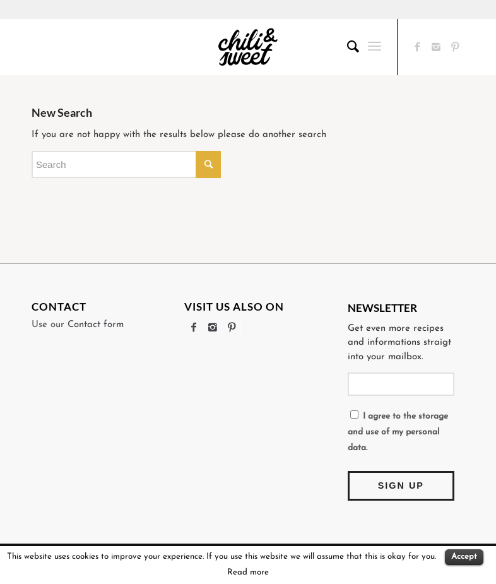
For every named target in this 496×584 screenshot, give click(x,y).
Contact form (96, 325)
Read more (248, 572)
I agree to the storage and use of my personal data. (398, 431)
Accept (464, 556)
